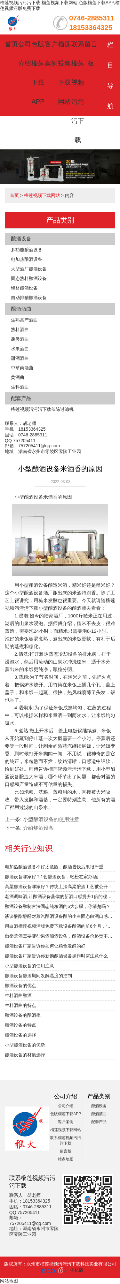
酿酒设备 (21, 238)
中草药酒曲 (22, 367)
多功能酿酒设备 (26, 249)
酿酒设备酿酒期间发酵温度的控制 (38, 975)
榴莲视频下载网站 (42, 195)
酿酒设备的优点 (20, 985)
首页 (11, 44)
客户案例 (65, 1122)
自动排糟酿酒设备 (29, 297)
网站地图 (9, 1280)
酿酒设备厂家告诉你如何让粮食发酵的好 (45, 945)
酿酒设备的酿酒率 (23, 1015)
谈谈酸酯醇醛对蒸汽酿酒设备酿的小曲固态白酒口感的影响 (60, 916)
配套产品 (21, 398)
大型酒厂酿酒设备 (29, 268)
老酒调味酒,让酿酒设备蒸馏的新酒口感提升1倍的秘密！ (60, 896)
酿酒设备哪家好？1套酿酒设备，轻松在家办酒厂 (53, 876)
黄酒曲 (17, 377)
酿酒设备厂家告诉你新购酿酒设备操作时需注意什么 (56, 955)
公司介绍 (65, 1106)
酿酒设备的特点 (20, 1025)
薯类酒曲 (20, 339)
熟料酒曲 (20, 329)
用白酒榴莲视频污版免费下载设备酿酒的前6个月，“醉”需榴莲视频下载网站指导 (60, 926)
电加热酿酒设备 (26, 259)
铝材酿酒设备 (24, 288)
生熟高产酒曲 (24, 319)
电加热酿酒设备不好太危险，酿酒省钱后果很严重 (54, 866)
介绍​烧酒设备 (38, 828)
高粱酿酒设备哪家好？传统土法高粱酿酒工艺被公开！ (58, 886)
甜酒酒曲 (20, 358)
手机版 (77, 1270)
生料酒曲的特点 (20, 1005)
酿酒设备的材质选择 (25, 1054)
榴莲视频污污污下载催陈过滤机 (42, 409)
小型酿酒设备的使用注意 (51, 819)
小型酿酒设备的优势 (25, 1044)
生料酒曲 (20, 386)
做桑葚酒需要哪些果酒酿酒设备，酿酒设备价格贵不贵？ (60, 936)
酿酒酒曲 (21, 309)
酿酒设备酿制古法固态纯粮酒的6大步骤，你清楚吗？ (57, 906)
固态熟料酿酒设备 (29, 278)
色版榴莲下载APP (65, 1114)
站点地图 (65, 1159)
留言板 (65, 1151)
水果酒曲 (20, 348)
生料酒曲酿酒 (18, 995)
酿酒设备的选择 (20, 1035)
